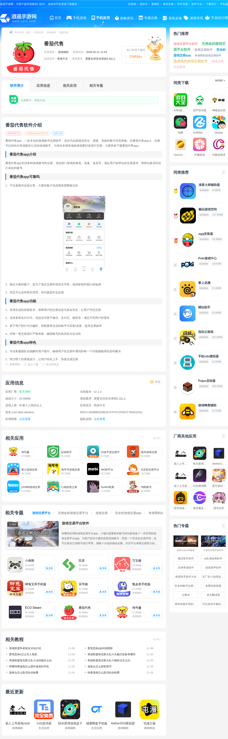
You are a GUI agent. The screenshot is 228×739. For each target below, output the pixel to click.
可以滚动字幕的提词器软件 (214, 604)
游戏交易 (58, 133)
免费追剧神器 (213, 585)
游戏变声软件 (213, 567)
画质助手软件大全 (185, 576)
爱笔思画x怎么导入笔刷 (23, 654)
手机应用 (38, 32)
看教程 (155, 4)
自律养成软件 (186, 567)
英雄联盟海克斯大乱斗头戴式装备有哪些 (111, 654)
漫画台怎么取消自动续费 (23, 672)
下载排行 (211, 4)
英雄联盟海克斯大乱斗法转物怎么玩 (30, 660)
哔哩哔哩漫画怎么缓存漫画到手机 (29, 666)
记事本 (186, 594)
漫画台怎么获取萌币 (100, 666)
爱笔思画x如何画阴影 (100, 648)
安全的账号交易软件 (186, 585)
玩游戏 (132, 4)
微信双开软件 (186, 558)
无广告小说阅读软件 (214, 576)
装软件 (144, 4)
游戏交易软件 (203, 49)
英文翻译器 (213, 594)
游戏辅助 (51, 32)
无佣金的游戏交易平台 (37, 133)
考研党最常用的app (186, 604)
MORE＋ (157, 438)
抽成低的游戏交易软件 (190, 61)
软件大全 (197, 4)
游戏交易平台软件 (185, 43)
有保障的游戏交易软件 (208, 55)
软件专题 (182, 4)
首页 (28, 32)
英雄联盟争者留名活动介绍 (25, 648)
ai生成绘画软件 (213, 558)
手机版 (224, 4)
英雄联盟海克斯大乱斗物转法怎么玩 (109, 660)
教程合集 (168, 4)
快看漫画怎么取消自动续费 (104, 672)
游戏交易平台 (14, 133)
